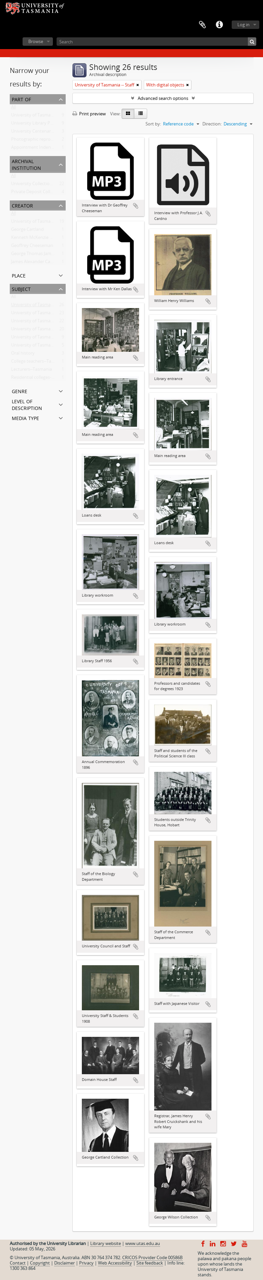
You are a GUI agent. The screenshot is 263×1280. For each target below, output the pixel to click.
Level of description (27, 404)
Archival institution (26, 164)
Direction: (212, 124)
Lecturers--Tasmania (31, 371)
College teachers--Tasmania (38, 363)
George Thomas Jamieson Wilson (43, 255)
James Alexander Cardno (35, 263)
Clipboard (202, 24)
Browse (35, 41)
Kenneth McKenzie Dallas (36, 239)
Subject (21, 288)
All (13, 108)
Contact (18, 1263)
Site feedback (149, 1263)
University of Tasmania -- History (43, 314)
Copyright (40, 1263)
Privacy (86, 1263)
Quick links (219, 24)
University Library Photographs (42, 124)
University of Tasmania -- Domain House (51, 322)
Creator (22, 205)
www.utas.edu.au (142, 1243)
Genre (19, 390)
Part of (21, 98)
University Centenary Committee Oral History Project (64, 132)
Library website (105, 1243)
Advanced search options (163, 98)
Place (19, 274)
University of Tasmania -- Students (45, 346)
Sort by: (153, 124)
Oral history (23, 354)
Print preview (89, 114)
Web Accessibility (115, 1263)
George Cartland (27, 231)
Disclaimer (64, 1263)
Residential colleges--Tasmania (41, 379)
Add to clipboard (135, 205)
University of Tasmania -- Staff (41, 306)
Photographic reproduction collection (48, 141)
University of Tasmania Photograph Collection (57, 116)
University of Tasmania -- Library (43, 338)
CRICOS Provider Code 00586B (152, 1257)
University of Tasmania (34, 223)
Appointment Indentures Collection (46, 149)
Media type (25, 417)
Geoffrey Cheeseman (32, 247)
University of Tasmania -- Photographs (49, 330)
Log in (243, 25)
